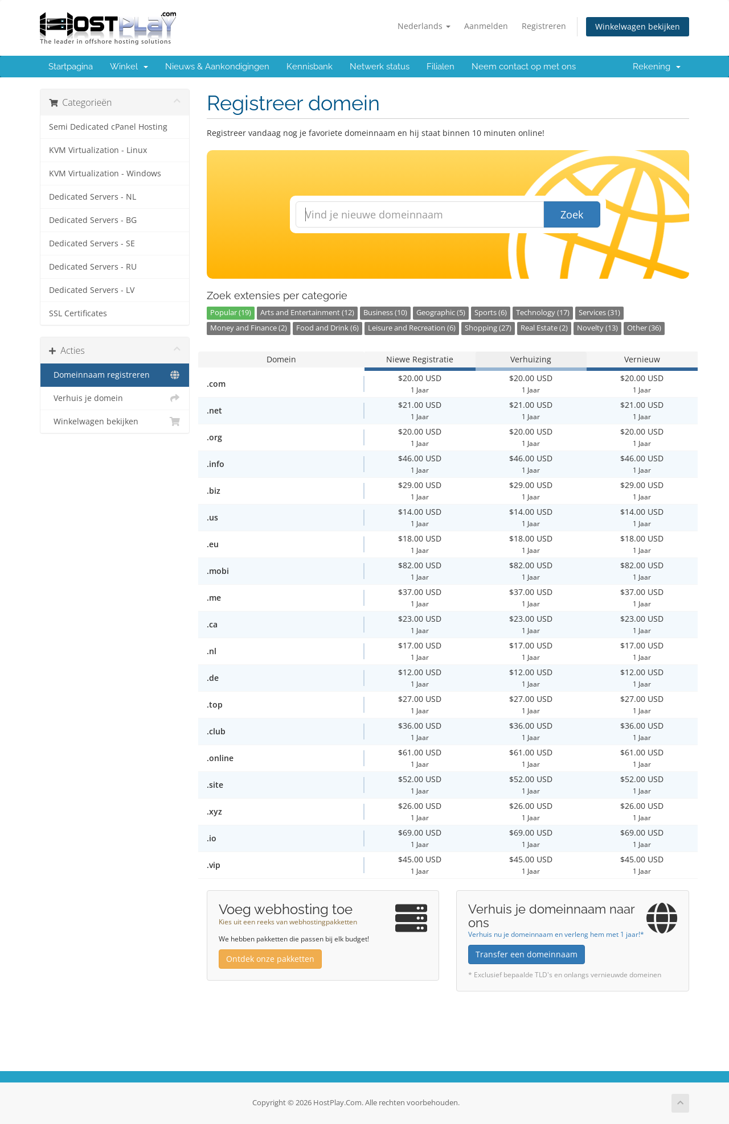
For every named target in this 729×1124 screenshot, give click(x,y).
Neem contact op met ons (524, 66)
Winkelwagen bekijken (637, 26)
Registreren (544, 25)
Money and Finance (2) (248, 328)
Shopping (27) (488, 328)
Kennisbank (309, 66)
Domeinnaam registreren (115, 375)
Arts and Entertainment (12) (307, 312)
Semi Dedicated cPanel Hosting (108, 127)
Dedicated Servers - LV (91, 290)
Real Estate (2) (544, 328)
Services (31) (599, 312)
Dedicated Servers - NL (92, 197)
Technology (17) (543, 312)
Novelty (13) (597, 328)
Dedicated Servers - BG (93, 220)
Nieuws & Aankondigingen (217, 66)
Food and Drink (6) (327, 328)
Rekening (657, 66)
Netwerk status (379, 66)
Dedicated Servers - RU (93, 267)
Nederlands (424, 25)
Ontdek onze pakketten (270, 958)
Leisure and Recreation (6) (412, 328)
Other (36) (644, 328)
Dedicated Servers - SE (92, 243)
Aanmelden (486, 25)
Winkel (129, 66)
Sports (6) (490, 312)
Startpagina (70, 66)
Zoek (571, 214)
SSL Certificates (78, 313)
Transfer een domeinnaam (527, 954)
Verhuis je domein (115, 398)
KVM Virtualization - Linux (98, 150)
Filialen (440, 66)
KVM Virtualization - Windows (105, 173)
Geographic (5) (440, 312)
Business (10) (385, 312)
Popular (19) (230, 312)
